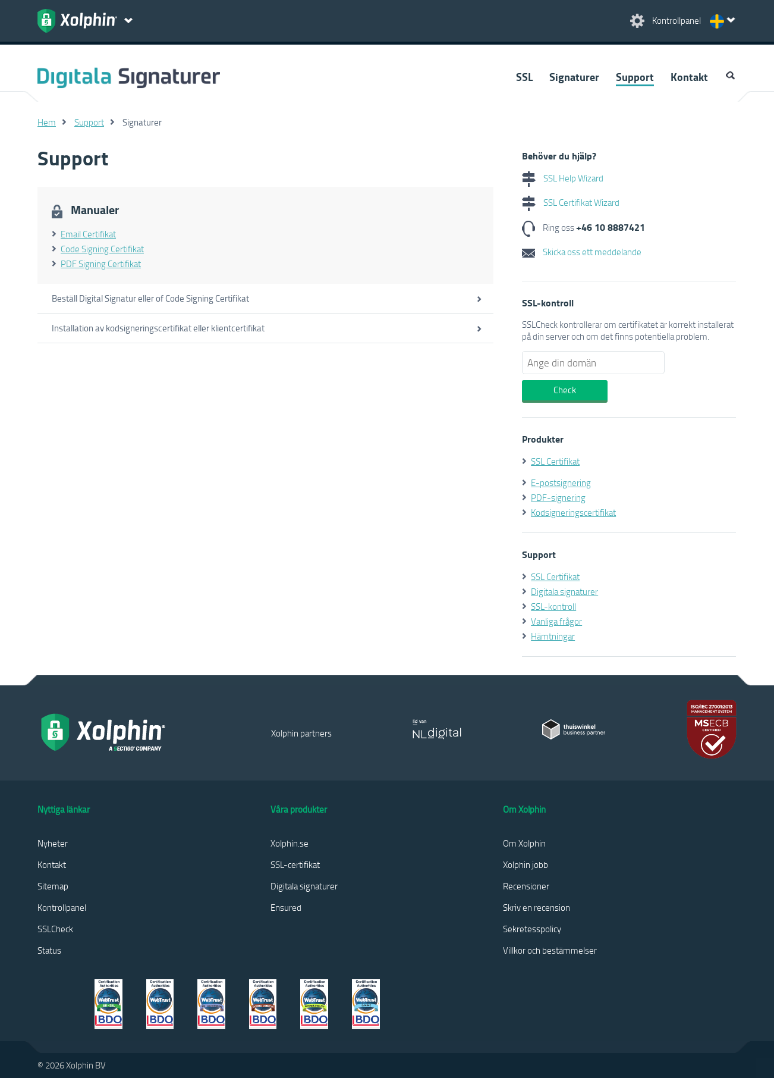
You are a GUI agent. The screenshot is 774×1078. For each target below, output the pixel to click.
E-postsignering (561, 482)
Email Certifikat (88, 234)
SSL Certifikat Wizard (570, 202)
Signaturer (574, 76)
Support (635, 76)
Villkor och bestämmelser (550, 950)
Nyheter (52, 843)
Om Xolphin (524, 843)
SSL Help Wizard (562, 178)
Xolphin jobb (525, 864)
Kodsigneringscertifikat (573, 512)
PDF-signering (558, 497)
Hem (46, 122)
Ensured (285, 907)
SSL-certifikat (295, 864)
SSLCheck (55, 929)
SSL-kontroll (553, 606)
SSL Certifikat (555, 461)
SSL (524, 76)
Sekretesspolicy (532, 929)
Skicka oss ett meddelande (581, 252)
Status (49, 950)
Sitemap (52, 886)
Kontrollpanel (61, 907)
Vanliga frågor (556, 621)
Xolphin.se (289, 843)
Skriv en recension (536, 907)
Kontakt (689, 76)
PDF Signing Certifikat (101, 264)
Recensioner (526, 886)
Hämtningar (553, 636)
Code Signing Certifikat (102, 249)
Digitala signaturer (564, 591)
